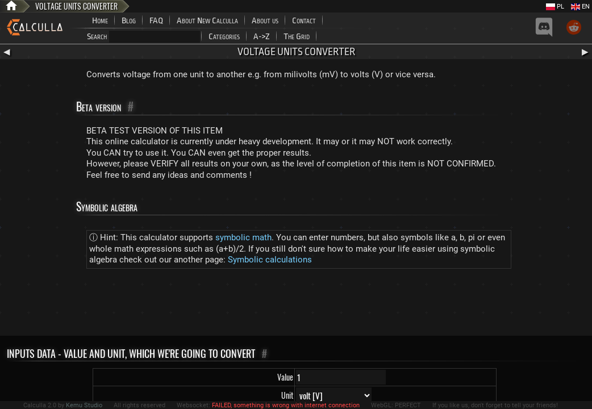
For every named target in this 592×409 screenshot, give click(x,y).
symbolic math (243, 237)
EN (580, 6)
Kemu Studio (84, 405)
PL (555, 6)
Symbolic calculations (270, 259)
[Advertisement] (296, 304)
